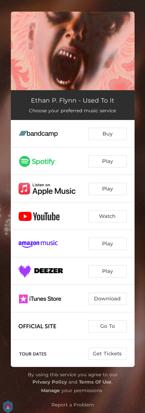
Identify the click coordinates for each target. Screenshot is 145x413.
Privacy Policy (49, 382)
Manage (50, 390)
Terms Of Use (95, 382)
